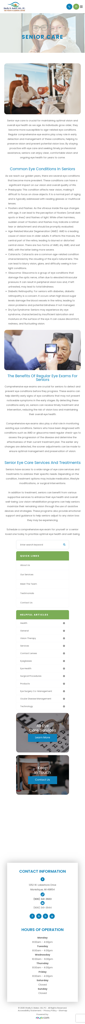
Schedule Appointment (76, 7)
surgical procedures (30, 676)
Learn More (42, 737)
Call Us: (69, 7)
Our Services (26, 574)
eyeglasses (26, 660)
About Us (25, 565)
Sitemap (63, 1010)
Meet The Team (28, 583)
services (24, 645)
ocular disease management (35, 698)
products (25, 683)
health (23, 623)
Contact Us (26, 602)
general (24, 630)
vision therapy (28, 638)
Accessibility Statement (30, 1010)
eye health (25, 668)
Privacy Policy (50, 1010)
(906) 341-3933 (42, 899)
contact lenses (28, 653)
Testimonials (27, 593)
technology (26, 706)
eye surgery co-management (36, 691)
